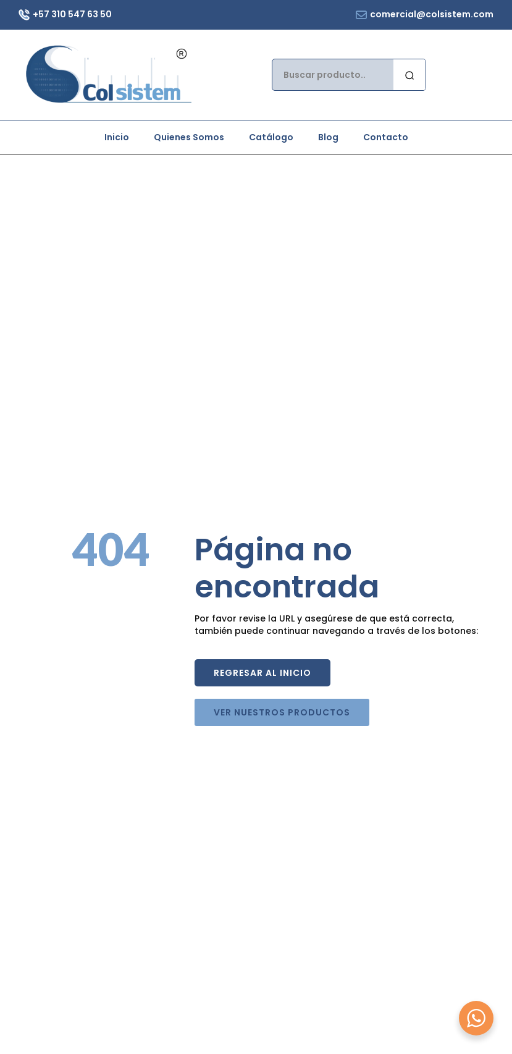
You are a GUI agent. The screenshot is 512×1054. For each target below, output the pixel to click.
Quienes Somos (189, 137)
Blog (328, 137)
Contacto (385, 137)
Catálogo (271, 137)
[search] (409, 75)
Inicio (116, 137)
